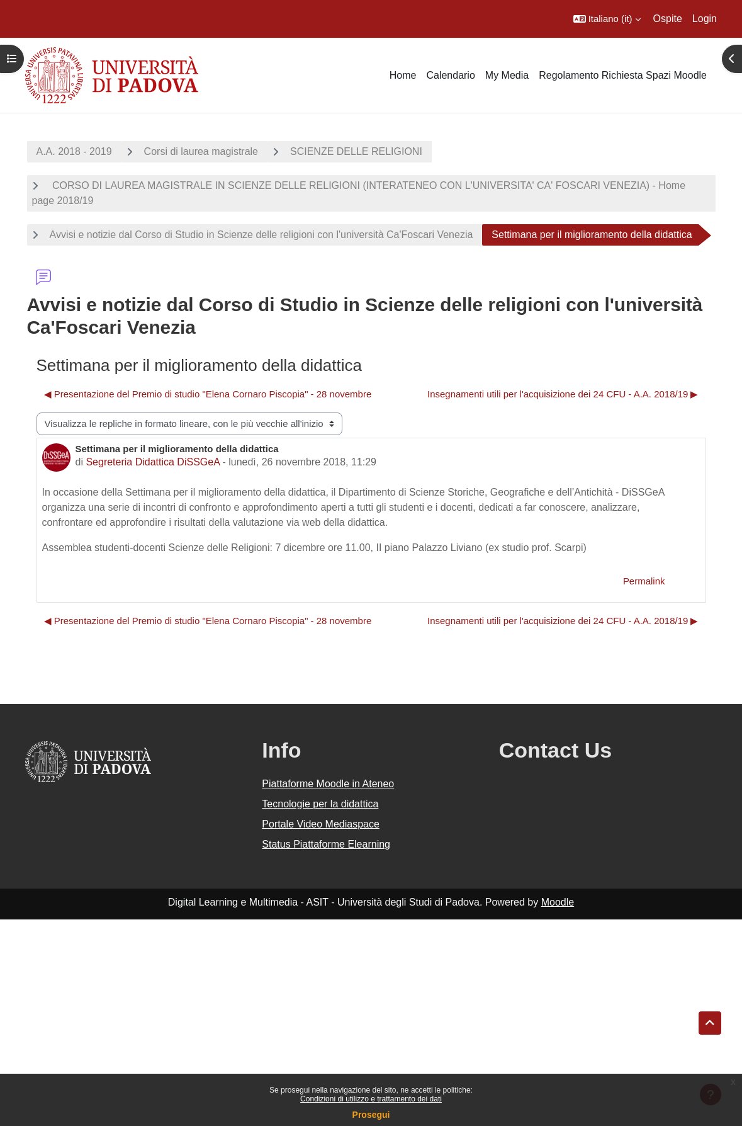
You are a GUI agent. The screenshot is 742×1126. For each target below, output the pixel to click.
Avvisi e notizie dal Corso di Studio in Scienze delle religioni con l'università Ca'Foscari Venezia (261, 234)
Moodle (557, 902)
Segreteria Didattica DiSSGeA (153, 462)
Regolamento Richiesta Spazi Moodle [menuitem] (623, 75)
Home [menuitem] (403, 75)
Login (704, 18)
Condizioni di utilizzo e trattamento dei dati (371, 1099)
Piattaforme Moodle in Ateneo (328, 783)
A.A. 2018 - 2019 (74, 151)
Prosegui (371, 1115)
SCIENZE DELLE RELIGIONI (356, 151)
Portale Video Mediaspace (320, 824)
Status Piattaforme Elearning (326, 844)
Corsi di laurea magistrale (201, 151)
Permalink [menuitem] (644, 581)
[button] (607, 19)
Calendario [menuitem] (450, 75)
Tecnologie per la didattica (320, 804)
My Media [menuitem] (507, 75)
